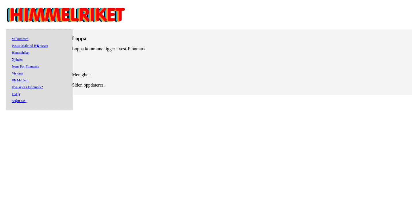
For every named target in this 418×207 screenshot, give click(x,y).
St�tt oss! (19, 101)
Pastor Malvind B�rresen (30, 46)
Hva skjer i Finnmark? (27, 87)
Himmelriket (20, 53)
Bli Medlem (20, 80)
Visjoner (18, 73)
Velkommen (20, 39)
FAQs (16, 94)
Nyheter (17, 59)
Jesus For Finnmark (25, 66)
